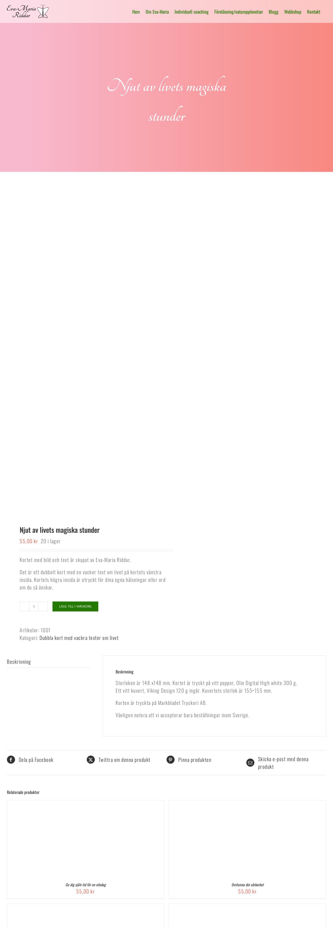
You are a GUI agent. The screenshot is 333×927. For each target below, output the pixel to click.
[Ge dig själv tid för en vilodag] (65, 804)
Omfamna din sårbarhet (247, 884)
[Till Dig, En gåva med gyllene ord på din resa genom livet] (65, 907)
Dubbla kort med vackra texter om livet (79, 637)
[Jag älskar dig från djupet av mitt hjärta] (227, 907)
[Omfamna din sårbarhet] (227, 804)
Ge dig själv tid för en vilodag (85, 884)
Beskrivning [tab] (19, 661)
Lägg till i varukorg (75, 606)
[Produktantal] (33, 606)
